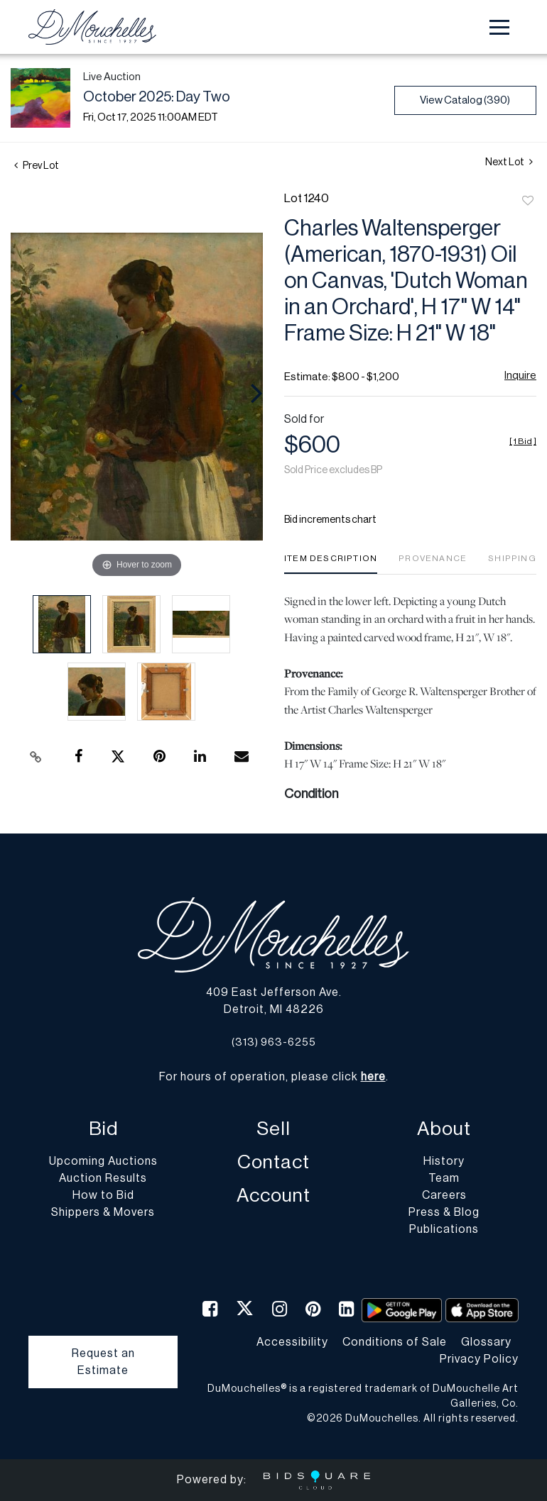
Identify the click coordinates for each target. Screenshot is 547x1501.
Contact (273, 1162)
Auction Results (103, 1178)
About (444, 1129)
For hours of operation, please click (272, 1076)
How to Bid (103, 1195)
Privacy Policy (479, 1359)
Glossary (486, 1342)
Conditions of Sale (394, 1342)
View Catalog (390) (465, 100)
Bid (103, 1129)
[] (522, 441)
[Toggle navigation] (499, 27)
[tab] (330, 563)
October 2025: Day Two (156, 97)
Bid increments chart (330, 520)
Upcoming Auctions (103, 1161)
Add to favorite (527, 201)
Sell (273, 1129)
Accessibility (292, 1342)
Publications (444, 1229)
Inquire (520, 375)
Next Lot (509, 162)
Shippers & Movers (103, 1212)
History (444, 1161)
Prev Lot (36, 166)
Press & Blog (444, 1212)
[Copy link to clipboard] (35, 756)
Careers (444, 1195)
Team (444, 1178)
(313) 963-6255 (274, 1042)
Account (273, 1195)
